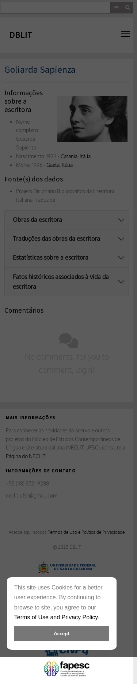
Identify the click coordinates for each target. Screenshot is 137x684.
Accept (61, 633)
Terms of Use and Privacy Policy (56, 617)
